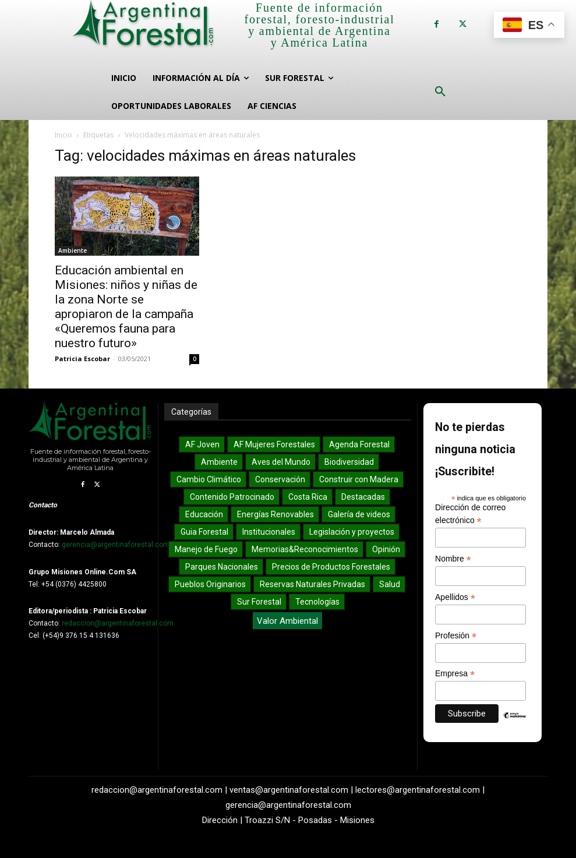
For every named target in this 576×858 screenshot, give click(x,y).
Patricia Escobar (82, 358)
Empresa (455, 673)
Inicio (63, 135)
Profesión (455, 635)
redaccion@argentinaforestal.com (118, 623)
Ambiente (72, 250)
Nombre (453, 558)
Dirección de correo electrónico (470, 514)
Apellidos (455, 597)
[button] (440, 92)
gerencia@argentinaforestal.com (115, 544)
